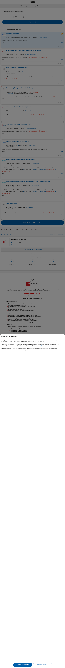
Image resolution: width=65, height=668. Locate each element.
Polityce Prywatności (37, 345)
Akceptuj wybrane (42, 664)
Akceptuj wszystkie (22, 664)
